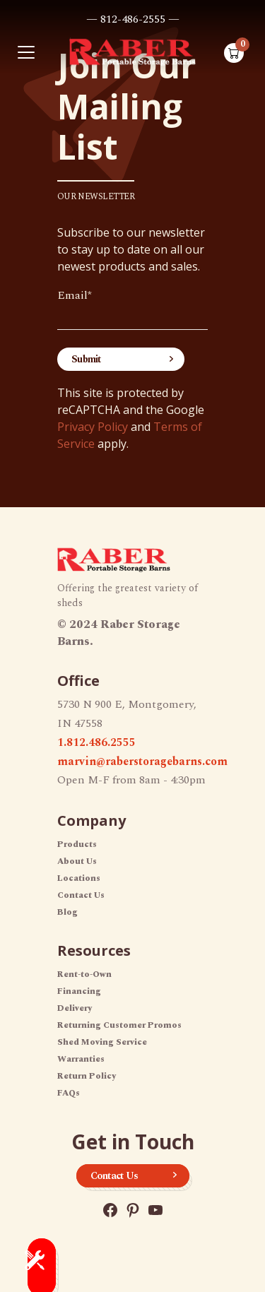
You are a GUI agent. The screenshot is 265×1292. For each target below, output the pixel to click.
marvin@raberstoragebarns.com (142, 761)
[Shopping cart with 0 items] (234, 53)
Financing (79, 991)
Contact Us (81, 895)
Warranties (81, 1059)
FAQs (68, 1093)
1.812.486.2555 (96, 742)
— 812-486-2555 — (132, 19)
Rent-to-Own (84, 974)
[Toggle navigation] (26, 52)
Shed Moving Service (102, 1042)
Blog (67, 912)
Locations (78, 878)
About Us (77, 861)
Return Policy (86, 1076)
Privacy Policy (92, 426)
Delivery (74, 1008)
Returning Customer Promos (119, 1025)
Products (77, 844)
